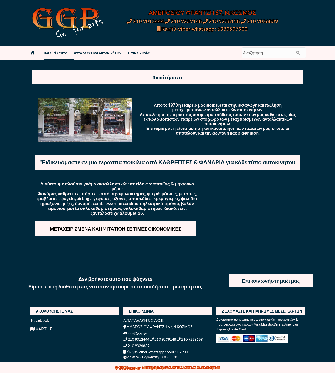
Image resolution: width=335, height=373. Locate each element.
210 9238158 (222, 21)
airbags (84, 198)
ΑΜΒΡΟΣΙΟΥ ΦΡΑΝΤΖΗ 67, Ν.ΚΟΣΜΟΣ (202, 12)
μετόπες (187, 193)
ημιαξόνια (50, 203)
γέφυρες (102, 198)
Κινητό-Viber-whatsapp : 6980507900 (202, 29)
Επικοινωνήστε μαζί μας (270, 280)
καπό (104, 193)
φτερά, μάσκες (162, 193)
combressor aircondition (117, 203)
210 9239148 (183, 21)
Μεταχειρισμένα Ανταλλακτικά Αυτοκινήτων (181, 367)
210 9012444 (145, 21)
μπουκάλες (139, 198)
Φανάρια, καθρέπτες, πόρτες (67, 193)
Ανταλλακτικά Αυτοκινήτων (97, 52)
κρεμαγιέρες (166, 198)
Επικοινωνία (139, 52)
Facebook (39, 320)
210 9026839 (259, 21)
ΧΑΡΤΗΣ (41, 328)
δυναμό (83, 203)
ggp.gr (135, 367)
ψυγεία (67, 198)
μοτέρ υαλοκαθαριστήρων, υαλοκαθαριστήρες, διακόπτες (126, 208)
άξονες (119, 198)
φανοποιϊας (158, 183)
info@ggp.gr (135, 333)
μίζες (68, 203)
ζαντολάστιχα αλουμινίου (117, 213)
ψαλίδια (189, 198)
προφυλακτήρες (128, 193)
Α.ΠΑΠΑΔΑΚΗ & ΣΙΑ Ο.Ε (143, 320)
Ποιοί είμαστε (55, 52)
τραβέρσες (47, 198)
